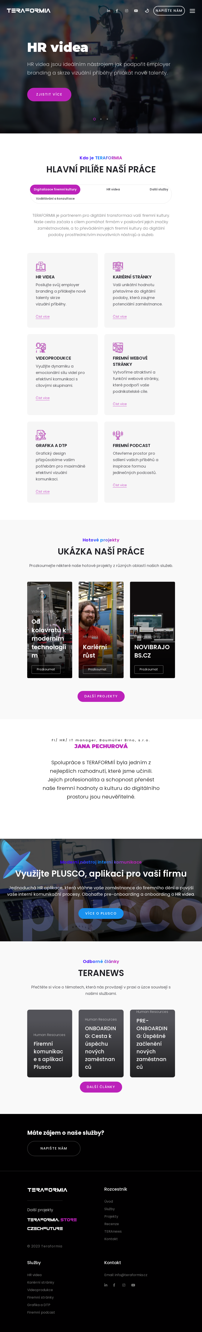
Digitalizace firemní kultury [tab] (55, 189)
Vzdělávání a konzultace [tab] (55, 198)
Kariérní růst (95, 651)
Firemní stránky (40, 1297)
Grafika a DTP (38, 1304)
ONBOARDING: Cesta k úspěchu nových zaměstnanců (100, 1047)
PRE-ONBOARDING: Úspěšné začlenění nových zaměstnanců (152, 1043)
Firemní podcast (41, 1312)
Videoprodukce (40, 1289)
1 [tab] (93, 118)
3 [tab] (106, 118)
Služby (109, 1208)
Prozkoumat (46, 669)
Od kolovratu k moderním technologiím (48, 638)
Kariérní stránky (40, 1282)
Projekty (111, 1216)
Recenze (111, 1223)
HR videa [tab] (113, 189)
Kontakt (111, 1238)
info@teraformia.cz (131, 1274)
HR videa (184, 894)
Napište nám (53, 1148)
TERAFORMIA (28, 10)
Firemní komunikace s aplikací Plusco (48, 1055)
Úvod (108, 1201)
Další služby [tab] (159, 189)
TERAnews (113, 1231)
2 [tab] (100, 118)
